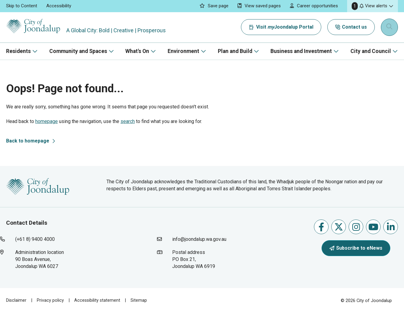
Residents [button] (18, 51)
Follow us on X (338, 227)
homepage (46, 121)
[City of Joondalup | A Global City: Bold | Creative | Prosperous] (37, 27)
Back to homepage (27, 141)
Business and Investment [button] (301, 51)
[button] (372, 6)
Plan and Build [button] (235, 51)
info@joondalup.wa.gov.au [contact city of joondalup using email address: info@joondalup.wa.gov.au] (199, 239)
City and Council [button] (370, 51)
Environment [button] (183, 51)
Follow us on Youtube (373, 227)
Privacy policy (50, 300)
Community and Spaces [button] (78, 51)
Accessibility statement (98, 300)
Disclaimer (16, 300)
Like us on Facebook (321, 227)
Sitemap (140, 300)
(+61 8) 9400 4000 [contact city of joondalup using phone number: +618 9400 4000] (35, 239)
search (127, 121)
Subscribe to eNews (355, 248)
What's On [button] (137, 51)
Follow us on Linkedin (391, 227)
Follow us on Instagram (356, 227)
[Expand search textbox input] (390, 27)
